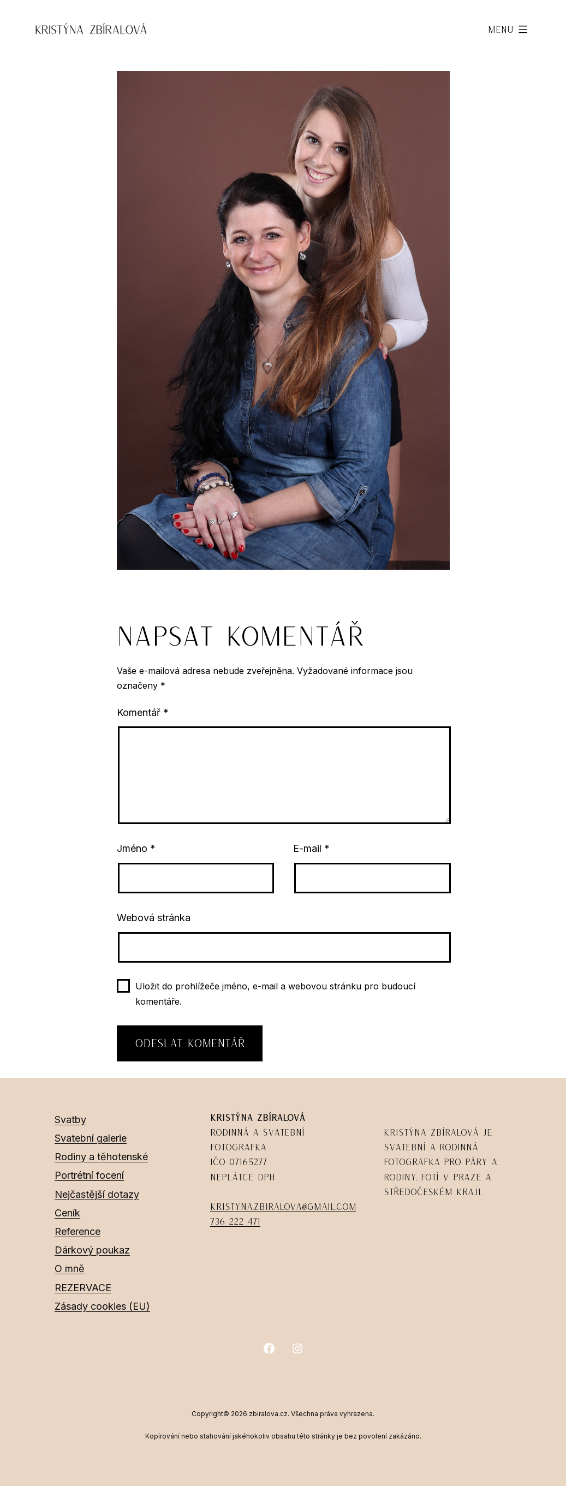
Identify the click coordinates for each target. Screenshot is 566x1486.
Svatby (70, 1119)
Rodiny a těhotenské (101, 1156)
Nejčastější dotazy (97, 1194)
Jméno (136, 848)
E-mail (311, 848)
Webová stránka (153, 917)
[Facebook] (269, 1348)
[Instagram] (297, 1348)
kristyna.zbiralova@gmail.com (283, 1207)
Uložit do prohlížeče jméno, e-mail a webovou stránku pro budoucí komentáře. (275, 993)
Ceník (67, 1213)
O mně (70, 1268)
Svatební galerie (91, 1138)
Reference (77, 1231)
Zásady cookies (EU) (102, 1306)
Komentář (143, 712)
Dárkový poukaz (92, 1250)
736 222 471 (235, 1221)
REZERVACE (83, 1287)
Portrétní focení (89, 1175)
